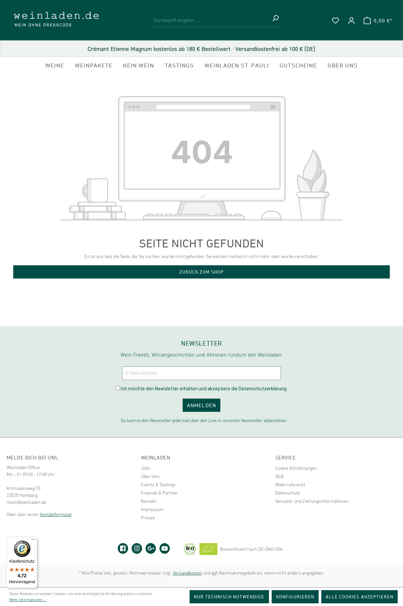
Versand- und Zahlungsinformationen (312, 501)
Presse (148, 517)
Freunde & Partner (159, 493)
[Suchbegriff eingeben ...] (209, 20)
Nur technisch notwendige (229, 596)
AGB (279, 476)
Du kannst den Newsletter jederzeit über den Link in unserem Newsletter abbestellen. (204, 420)
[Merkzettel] (335, 20)
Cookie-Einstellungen (296, 468)
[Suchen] (275, 20)
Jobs (145, 468)
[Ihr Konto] (351, 20)
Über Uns (150, 476)
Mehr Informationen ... (27, 599)
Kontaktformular (56, 514)
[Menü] (33, 541)
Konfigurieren (295, 596)
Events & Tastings (158, 484)
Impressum (152, 509)
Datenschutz (287, 493)
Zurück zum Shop (201, 272)
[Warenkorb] (377, 20)
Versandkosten (187, 573)
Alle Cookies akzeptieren (359, 596)
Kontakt (148, 501)
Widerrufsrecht (290, 484)
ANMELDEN (201, 405)
